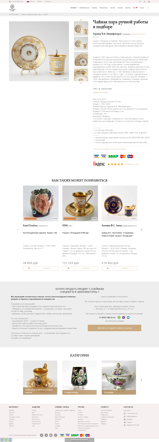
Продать (103, 424)
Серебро (12, 419)
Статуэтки (120, 8)
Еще (33, 426)
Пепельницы (36, 421)
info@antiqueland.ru (131, 416)
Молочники (36, 419)
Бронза (11, 421)
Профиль (104, 419)
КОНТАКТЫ (128, 407)
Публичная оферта (84, 428)
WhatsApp (128, 419)
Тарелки (112, 8)
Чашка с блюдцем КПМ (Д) (75, 231)
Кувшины (35, 417)
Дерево (11, 424)
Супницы (108, 392)
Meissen (57, 412)
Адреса (127, 411)
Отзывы (80, 415)
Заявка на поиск (100, 92)
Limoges (57, 426)
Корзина (103, 421)
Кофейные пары (37, 415)
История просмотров (107, 417)
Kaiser (57, 421)
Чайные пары (103, 8)
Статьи (142, 8)
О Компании (82, 430)
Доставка (97, 128)
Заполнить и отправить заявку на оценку (114, 328)
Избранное (104, 415)
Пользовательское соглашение (88, 424)
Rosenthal (58, 419)
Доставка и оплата (84, 421)
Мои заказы (104, 412)
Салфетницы (71, 392)
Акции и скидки (83, 417)
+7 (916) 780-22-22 (107, 317)
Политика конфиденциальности (88, 426)
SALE (135, 8)
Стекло (11, 415)
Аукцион (80, 419)
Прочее (11, 426)
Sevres (57, 424)
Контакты (48, 1)
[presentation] (18, 229)
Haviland (58, 415)
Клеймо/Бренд (85, 8)
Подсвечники (36, 424)
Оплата (96, 135)
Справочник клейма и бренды (65, 410)
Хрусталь (128, 8)
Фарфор (94, 8)
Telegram (128, 422)
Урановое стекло (14, 417)
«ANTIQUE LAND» (14, 14)
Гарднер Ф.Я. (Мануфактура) (112, 34)
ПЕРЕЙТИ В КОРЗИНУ (79, 440)
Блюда (34, 410)
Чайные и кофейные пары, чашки (31, 14)
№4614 (46, 14)
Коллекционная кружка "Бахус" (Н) (39, 231)
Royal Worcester (60, 417)
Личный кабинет (106, 410)
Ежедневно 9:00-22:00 (131, 425)
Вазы (33, 412)
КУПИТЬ (45, 265)
